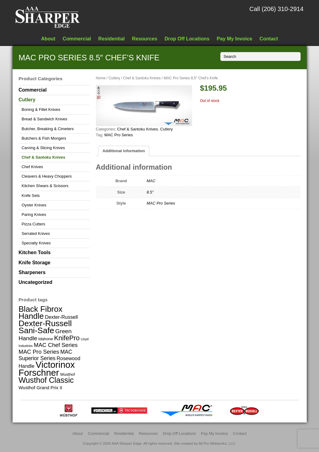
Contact (269, 38)
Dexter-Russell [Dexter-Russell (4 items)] (61, 317)
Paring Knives (34, 214)
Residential (111, 38)
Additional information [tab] (123, 151)
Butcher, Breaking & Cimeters (48, 128)
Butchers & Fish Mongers (44, 138)
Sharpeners (32, 272)
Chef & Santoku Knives (142, 78)
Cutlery (114, 78)
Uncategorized (35, 282)
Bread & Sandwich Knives (44, 119)
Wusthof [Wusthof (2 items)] (67, 374)
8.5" (150, 192)
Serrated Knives (36, 233)
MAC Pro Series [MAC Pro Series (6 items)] (39, 351)
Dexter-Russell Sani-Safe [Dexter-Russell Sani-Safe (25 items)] (45, 327)
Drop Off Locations (187, 38)
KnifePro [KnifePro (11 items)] (66, 338)
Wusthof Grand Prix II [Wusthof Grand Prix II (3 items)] (41, 387)
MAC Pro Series (118, 135)
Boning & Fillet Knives (41, 109)
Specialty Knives (36, 243)
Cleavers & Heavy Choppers (47, 176)
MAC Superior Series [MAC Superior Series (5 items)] (45, 355)
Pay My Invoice (234, 38)
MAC (151, 181)
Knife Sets (31, 195)
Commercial (77, 38)
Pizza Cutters (33, 224)
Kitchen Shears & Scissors (45, 185)
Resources (145, 38)
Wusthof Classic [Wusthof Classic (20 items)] (46, 380)
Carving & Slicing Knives (43, 147)
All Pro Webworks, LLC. (217, 443)
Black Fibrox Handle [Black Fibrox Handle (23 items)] (41, 312)
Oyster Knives (34, 205)
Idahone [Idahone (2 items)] (45, 339)
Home (101, 78)
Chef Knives (32, 166)
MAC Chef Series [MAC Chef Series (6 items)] (56, 345)
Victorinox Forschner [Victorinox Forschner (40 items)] (47, 368)
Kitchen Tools (35, 252)
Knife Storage (35, 262)
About (48, 38)
